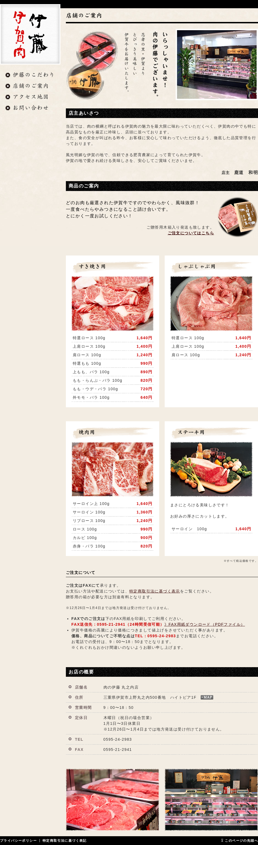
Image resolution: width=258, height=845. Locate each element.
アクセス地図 (30, 97)
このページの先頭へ (241, 841)
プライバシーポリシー (18, 841)
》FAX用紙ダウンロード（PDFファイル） (204, 624)
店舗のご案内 (30, 86)
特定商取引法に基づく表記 (65, 841)
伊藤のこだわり (30, 75)
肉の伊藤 (30, 34)
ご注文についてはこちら (191, 233)
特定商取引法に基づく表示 (154, 591)
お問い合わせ (30, 108)
